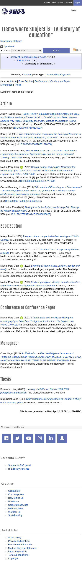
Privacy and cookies (18, 541)
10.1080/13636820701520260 (36, 144)
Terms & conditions (18, 555)
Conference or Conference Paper (52, 81)
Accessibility (14, 537)
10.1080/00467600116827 (28, 127)
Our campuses (16, 494)
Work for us (14, 512)
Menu (74, 10)
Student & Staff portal (19, 465)
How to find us (15, 497)
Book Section (26, 81)
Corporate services (18, 504)
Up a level (7, 46)
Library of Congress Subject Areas (28, 57)
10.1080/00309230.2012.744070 (37, 181)
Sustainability (15, 515)
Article (13, 81)
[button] (56, 50)
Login (77, 3)
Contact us (14, 490)
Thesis (18, 84)
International (57, 3)
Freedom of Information (20, 544)
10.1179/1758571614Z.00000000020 (30, 214)
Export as (6, 50)
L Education (23, 60)
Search (47, 3)
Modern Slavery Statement (22, 548)
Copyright (13, 558)
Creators (27, 74)
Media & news (15, 508)
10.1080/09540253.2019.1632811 (23, 201)
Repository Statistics (11, 41)
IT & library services (18, 468)
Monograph (6, 84)
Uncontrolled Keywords (58, 74)
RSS (76, 50)
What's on (13, 501)
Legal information (17, 551)
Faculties (68, 3)
